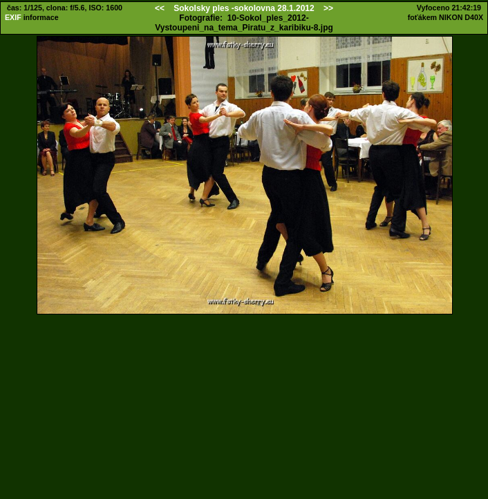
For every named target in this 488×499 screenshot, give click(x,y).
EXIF (13, 17)
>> (328, 8)
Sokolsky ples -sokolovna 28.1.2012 (243, 8)
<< (160, 8)
